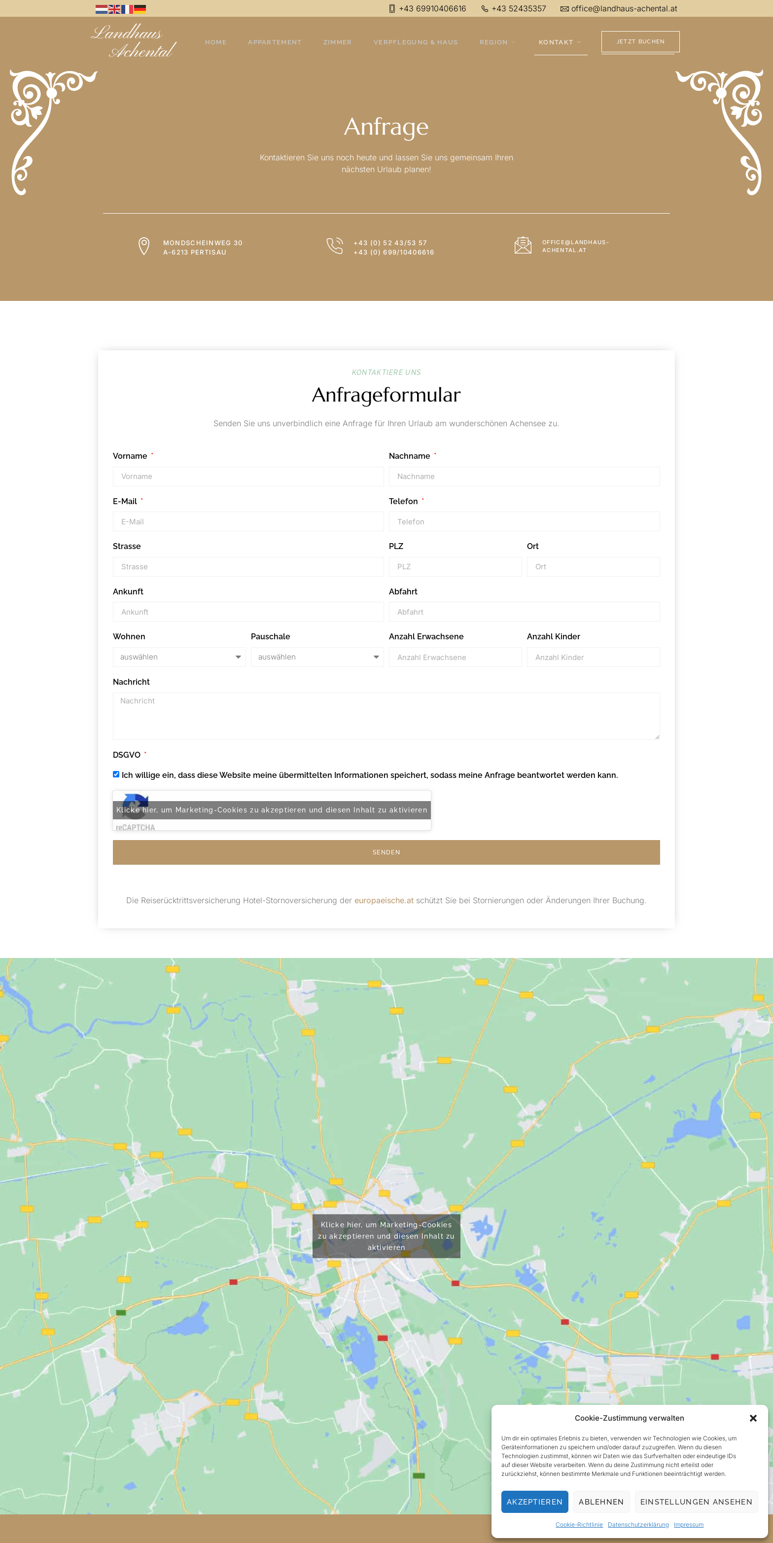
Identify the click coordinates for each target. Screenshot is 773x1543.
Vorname (131, 456)
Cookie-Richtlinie (579, 1524)
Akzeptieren (535, 1502)
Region (498, 42)
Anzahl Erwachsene (426, 636)
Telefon (404, 501)
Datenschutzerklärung (638, 1524)
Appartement (279, 42)
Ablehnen (601, 1502)
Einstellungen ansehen (696, 1502)
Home (221, 42)
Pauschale (270, 636)
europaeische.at (384, 901)
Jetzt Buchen (641, 41)
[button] (753, 1418)
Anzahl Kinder (553, 636)
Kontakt (558, 42)
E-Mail (126, 501)
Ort (533, 546)
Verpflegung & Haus (416, 42)
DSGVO (127, 755)
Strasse (127, 546)
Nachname (410, 456)
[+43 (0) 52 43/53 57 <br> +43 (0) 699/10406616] (335, 247)
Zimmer (339, 42)
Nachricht (131, 682)
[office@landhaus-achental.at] (524, 245)
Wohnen (129, 636)
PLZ (396, 546)
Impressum (688, 1524)
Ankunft (128, 591)
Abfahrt (403, 591)
